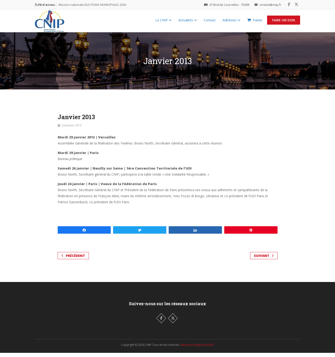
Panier (254, 22)
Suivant (264, 260)
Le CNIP (163, 22)
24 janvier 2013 (71, 129)
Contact (210, 22)
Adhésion (231, 22)
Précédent (73, 260)
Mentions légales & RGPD (197, 349)
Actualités (187, 22)
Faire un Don (283, 22)
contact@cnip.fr (270, 5)
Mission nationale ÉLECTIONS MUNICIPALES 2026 (92, 5)
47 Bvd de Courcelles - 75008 (229, 5)
